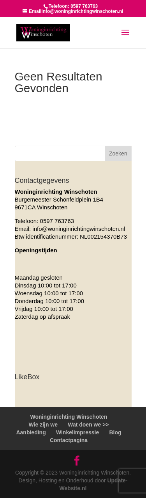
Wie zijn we (43, 424)
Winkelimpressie (77, 432)
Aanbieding (31, 432)
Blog (115, 432)
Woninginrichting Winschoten (68, 417)
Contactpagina (69, 440)
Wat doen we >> (88, 424)
